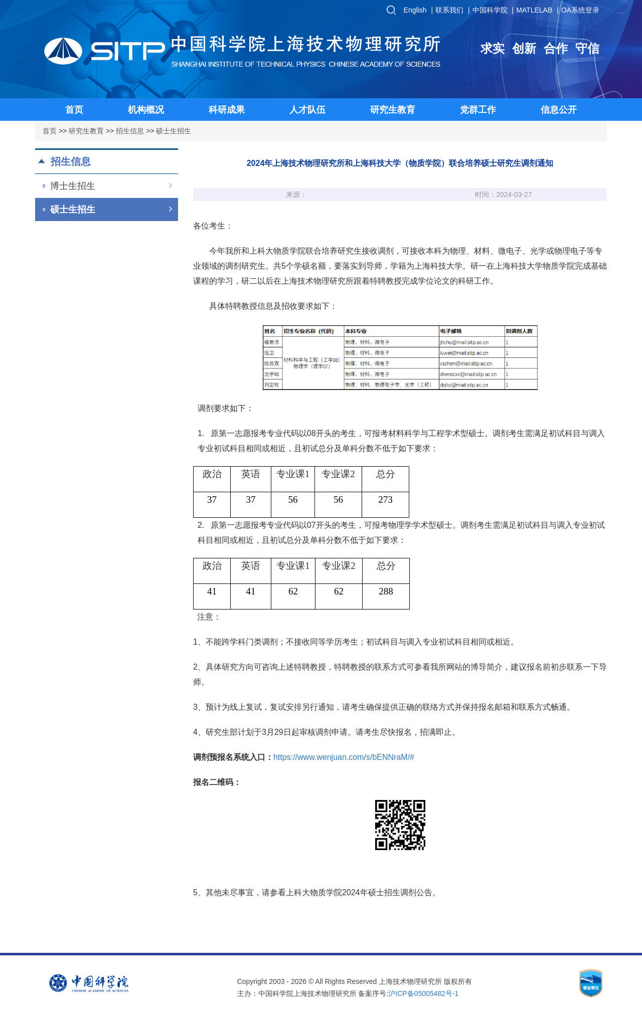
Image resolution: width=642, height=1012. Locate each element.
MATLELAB (534, 10)
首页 (50, 131)
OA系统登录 (580, 10)
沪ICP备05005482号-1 (423, 993)
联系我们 (449, 10)
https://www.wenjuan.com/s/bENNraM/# (343, 757)
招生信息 (130, 131)
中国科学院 (490, 10)
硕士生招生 (173, 131)
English (415, 10)
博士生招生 (111, 186)
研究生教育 (86, 131)
